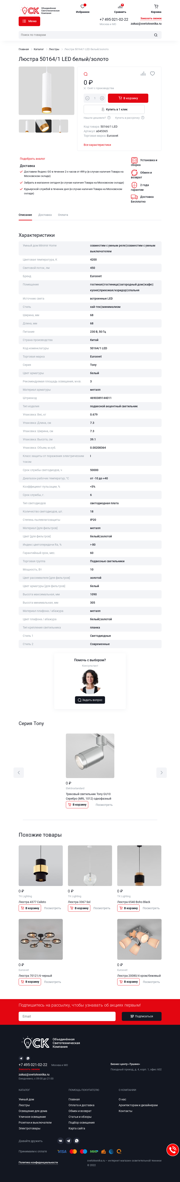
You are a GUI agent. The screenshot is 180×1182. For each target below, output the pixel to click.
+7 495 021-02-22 (114, 19)
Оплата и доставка (81, 1105)
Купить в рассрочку (130, 117)
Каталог (24, 21)
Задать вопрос (90, 700)
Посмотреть (104, 805)
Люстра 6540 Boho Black (133, 902)
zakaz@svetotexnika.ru (146, 23)
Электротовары (29, 1128)
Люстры (54, 49)
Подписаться (141, 1016)
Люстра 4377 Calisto (32, 902)
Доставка (45, 214)
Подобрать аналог (32, 158)
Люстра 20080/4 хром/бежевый (139, 976)
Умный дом (26, 1099)
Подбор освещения (82, 1122)
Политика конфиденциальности (38, 1162)
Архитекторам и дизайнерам (138, 1105)
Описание (25, 214)
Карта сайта (77, 1128)
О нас (122, 1099)
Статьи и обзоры (80, 1117)
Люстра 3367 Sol (79, 902)
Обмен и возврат (80, 1111)
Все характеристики (97, 144)
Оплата (63, 214)
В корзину (125, 98)
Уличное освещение (32, 1117)
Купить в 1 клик (113, 109)
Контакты (125, 1111)
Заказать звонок (151, 18)
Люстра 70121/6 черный (35, 976)
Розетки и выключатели (35, 1122)
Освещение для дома (33, 1111)
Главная (24, 49)
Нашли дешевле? (97, 117)
